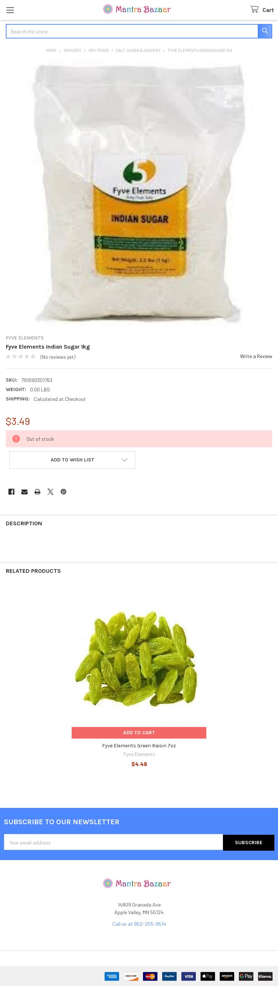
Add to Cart (139, 733)
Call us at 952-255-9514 (139, 923)
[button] (72, 460)
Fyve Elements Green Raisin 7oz (139, 746)
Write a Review (256, 356)
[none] (139, 193)
